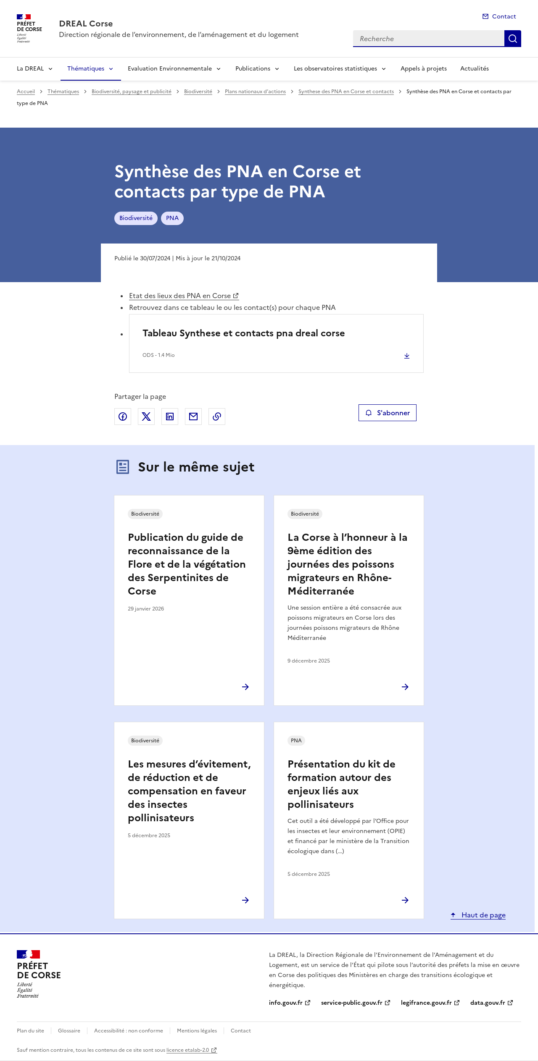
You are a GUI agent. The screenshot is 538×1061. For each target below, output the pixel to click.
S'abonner (387, 413)
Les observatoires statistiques (335, 68)
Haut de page (483, 915)
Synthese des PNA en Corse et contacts (346, 91)
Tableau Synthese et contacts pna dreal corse (243, 333)
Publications (252, 68)
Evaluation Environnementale (170, 68)
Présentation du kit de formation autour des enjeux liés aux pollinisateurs (341, 784)
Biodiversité (198, 91)
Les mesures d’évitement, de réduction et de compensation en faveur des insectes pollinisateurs (189, 791)
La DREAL (30, 68)
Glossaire (69, 1031)
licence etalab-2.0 (187, 1050)
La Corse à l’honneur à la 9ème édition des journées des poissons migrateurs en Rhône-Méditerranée (347, 564)
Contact (504, 16)
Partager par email (193, 416)
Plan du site (30, 1031)
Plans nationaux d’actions (255, 91)
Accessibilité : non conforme (128, 1031)
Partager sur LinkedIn (169, 416)
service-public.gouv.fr (351, 1002)
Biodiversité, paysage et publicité (131, 91)
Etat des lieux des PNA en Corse (180, 296)
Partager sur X (146, 416)
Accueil (26, 91)
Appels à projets (424, 68)
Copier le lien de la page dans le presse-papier (216, 416)
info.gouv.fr (286, 1002)
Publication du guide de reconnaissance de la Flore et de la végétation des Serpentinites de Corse (187, 564)
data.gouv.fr (487, 1002)
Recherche (512, 38)
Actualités (474, 68)
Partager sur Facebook (122, 416)
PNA (172, 218)
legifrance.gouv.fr (426, 1002)
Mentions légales (197, 1031)
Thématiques (85, 68)
